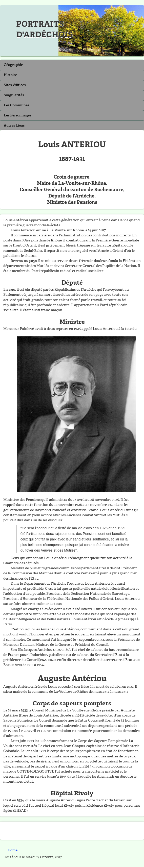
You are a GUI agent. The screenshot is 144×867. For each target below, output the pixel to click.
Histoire (10, 74)
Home (12, 850)
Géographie (13, 64)
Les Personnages (17, 115)
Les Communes (16, 105)
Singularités (14, 95)
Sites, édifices (15, 85)
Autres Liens (14, 125)
